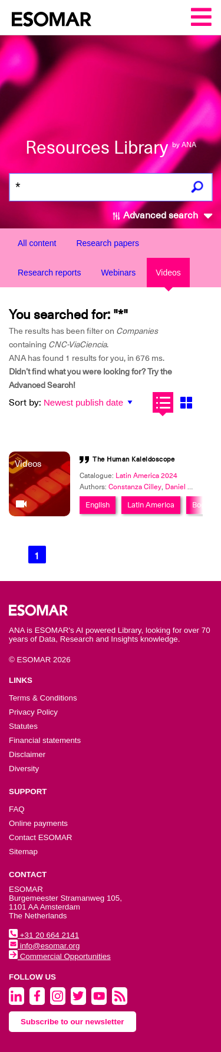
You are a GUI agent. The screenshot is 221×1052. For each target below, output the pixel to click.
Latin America (150, 505)
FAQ (17, 809)
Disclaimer (27, 754)
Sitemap (23, 851)
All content (37, 243)
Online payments (38, 823)
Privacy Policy (33, 712)
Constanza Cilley (134, 487)
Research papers (107, 243)
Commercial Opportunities (60, 956)
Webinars (118, 272)
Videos (168, 272)
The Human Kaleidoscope (133, 459)
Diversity (24, 768)
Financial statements (45, 740)
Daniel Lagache (190, 487)
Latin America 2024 (146, 475)
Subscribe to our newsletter (72, 1021)
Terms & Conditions (43, 697)
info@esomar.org (44, 945)
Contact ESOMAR (40, 837)
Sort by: (25, 403)
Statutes (23, 726)
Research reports (49, 272)
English (97, 505)
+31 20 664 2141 (44, 935)
